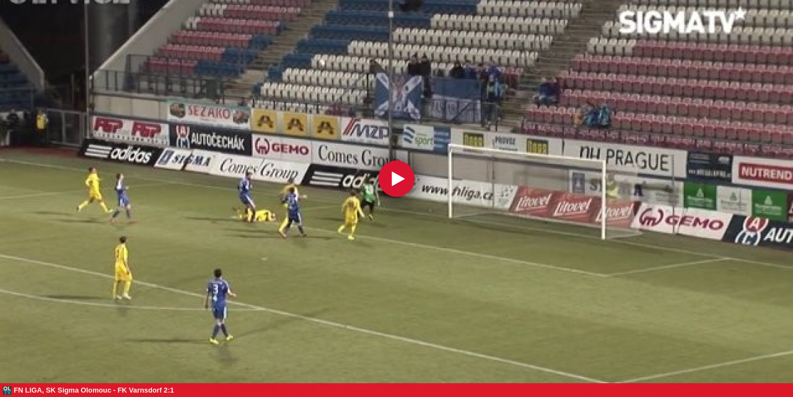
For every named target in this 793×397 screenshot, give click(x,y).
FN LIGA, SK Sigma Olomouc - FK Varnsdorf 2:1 (94, 390)
